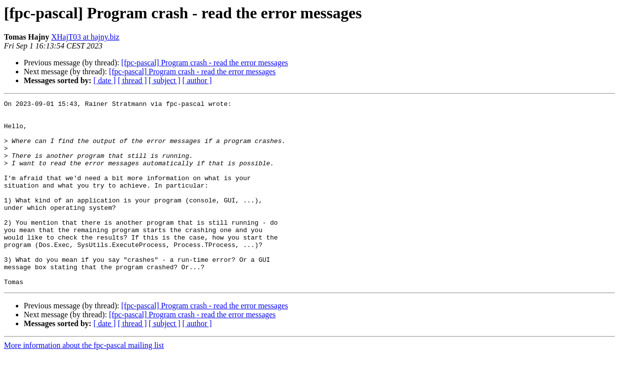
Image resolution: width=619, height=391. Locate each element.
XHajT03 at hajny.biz (85, 37)
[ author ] (197, 80)
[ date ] (104, 80)
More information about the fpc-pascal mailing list (84, 382)
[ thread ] (132, 80)
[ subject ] (164, 80)
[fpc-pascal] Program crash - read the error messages (204, 62)
